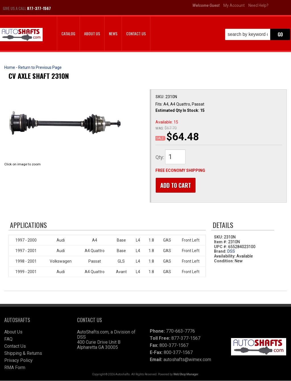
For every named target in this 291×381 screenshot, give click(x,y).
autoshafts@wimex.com (187, 360)
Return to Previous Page (40, 67)
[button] (257, 34)
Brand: (220, 252)
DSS (231, 252)
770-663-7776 (180, 331)
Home (9, 67)
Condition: (224, 261)
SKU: (160, 96)
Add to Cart (175, 185)
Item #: (221, 242)
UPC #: (221, 247)
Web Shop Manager (185, 374)
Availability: (225, 256)
